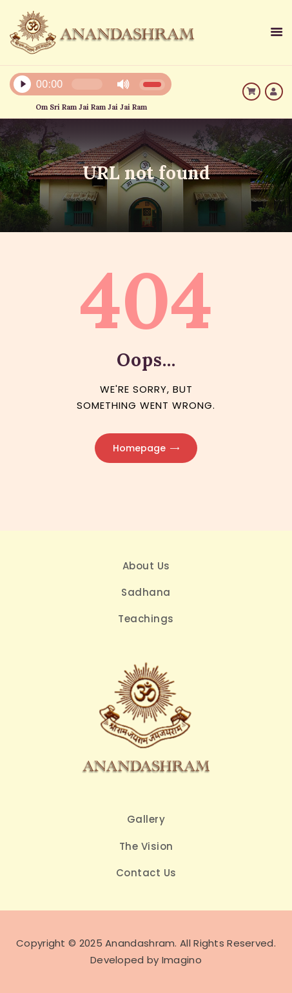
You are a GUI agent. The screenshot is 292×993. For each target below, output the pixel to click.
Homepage (139, 448)
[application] (97, 87)
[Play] (22, 84)
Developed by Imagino (146, 960)
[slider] (87, 84)
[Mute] (123, 84)
